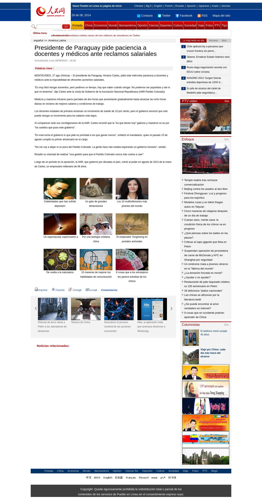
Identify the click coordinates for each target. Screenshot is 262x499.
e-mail (91, 290)
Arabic (215, 6)
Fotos (209, 25)
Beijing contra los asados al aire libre (206, 188)
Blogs (214, 471)
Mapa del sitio (221, 15)
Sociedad (190, 25)
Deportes (166, 25)
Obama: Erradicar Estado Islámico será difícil (208, 59)
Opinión (142, 25)
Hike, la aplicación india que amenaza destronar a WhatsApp (151, 327)
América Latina (57, 40)
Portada (77, 25)
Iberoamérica (127, 25)
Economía (100, 25)
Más (227, 101)
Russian (179, 6)
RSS (203, 15)
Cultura (178, 25)
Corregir (75, 290)
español (38, 40)
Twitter (164, 15)
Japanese (203, 6)
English (158, 6)
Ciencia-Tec (131, 471)
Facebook (184, 15)
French (169, 6)
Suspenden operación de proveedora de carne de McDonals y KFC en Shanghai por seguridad (206, 255)
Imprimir (41, 290)
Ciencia (153, 25)
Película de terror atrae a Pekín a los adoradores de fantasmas (52, 327)
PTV (217, 25)
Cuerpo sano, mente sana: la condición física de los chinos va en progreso (205, 224)
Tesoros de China (80, 322)
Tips (224, 25)
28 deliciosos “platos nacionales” (203, 290)
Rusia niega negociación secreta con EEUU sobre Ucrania (207, 69)
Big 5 (148, 6)
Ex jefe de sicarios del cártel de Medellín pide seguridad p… (204, 90)
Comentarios (109, 290)
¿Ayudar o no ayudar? (197, 277)
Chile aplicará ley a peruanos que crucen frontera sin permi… (205, 48)
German (225, 6)
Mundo (113, 25)
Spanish (191, 6)
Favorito (58, 290)
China (89, 25)
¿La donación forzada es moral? (203, 272)
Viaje (201, 25)
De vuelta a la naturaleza (60, 272)
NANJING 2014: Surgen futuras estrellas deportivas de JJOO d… (205, 80)
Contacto (145, 15)
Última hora (39, 33)
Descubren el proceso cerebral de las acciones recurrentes (117, 327)
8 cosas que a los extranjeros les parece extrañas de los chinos (132, 277)
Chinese (138, 6)
